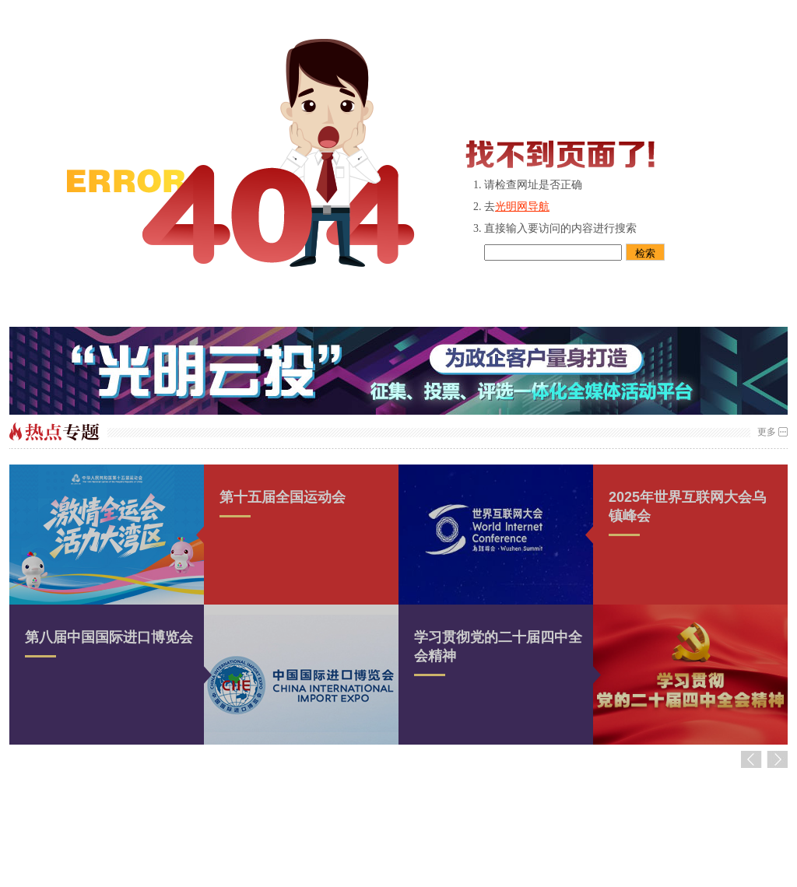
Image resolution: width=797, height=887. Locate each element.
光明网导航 (522, 206)
